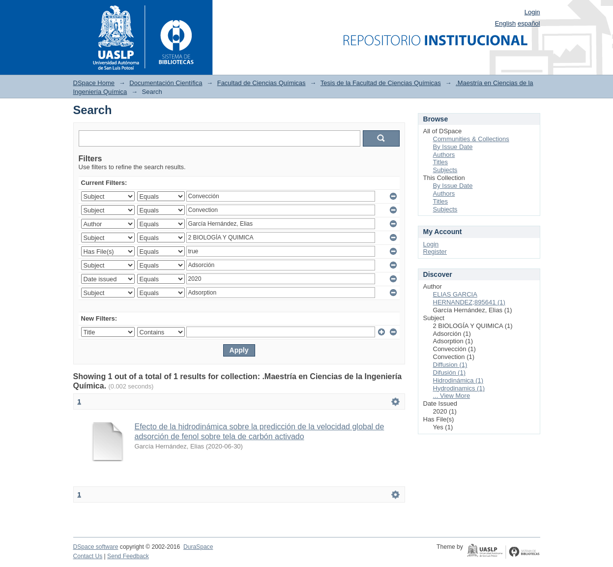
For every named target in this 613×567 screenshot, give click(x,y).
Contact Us (88, 556)
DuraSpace (198, 546)
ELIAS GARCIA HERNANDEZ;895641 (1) (469, 298)
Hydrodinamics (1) (459, 388)
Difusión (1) (449, 372)
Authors (444, 154)
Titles (440, 162)
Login (532, 12)
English (505, 23)
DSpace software (95, 546)
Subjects (445, 170)
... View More (451, 395)
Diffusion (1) (450, 364)
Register (435, 251)
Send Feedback (128, 556)
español (529, 23)
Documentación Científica (165, 83)
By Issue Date (453, 146)
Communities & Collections (471, 139)
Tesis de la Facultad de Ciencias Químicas (381, 83)
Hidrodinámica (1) (458, 380)
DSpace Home (94, 83)
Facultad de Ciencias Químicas (261, 83)
